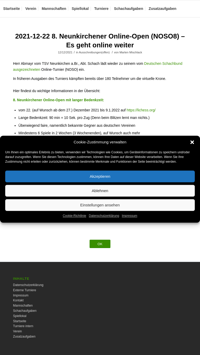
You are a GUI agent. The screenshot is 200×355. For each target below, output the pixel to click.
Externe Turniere (24, 290)
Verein (17, 331)
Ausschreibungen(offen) (94, 52)
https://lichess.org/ (141, 110)
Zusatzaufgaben (24, 336)
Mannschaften (23, 305)
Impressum (129, 222)
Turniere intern (23, 326)
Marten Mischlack (131, 52)
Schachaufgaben (24, 311)
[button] (192, 148)
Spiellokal (19, 316)
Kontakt (18, 300)
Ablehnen (100, 196)
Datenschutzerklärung (104, 222)
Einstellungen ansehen (100, 210)
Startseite (19, 321)
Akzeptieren (100, 182)
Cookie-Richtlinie (74, 222)
